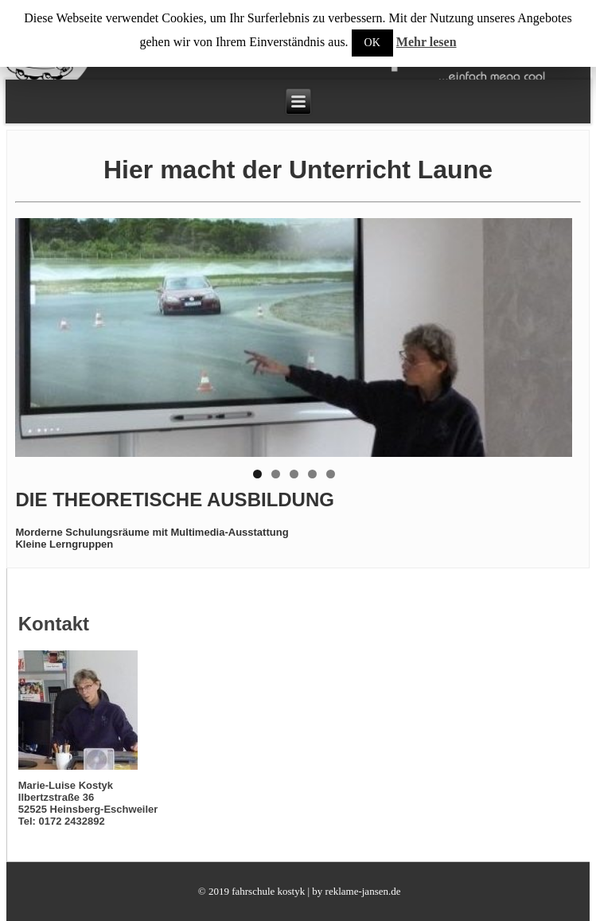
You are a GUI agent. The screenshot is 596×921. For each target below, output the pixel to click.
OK (372, 43)
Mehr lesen (426, 42)
